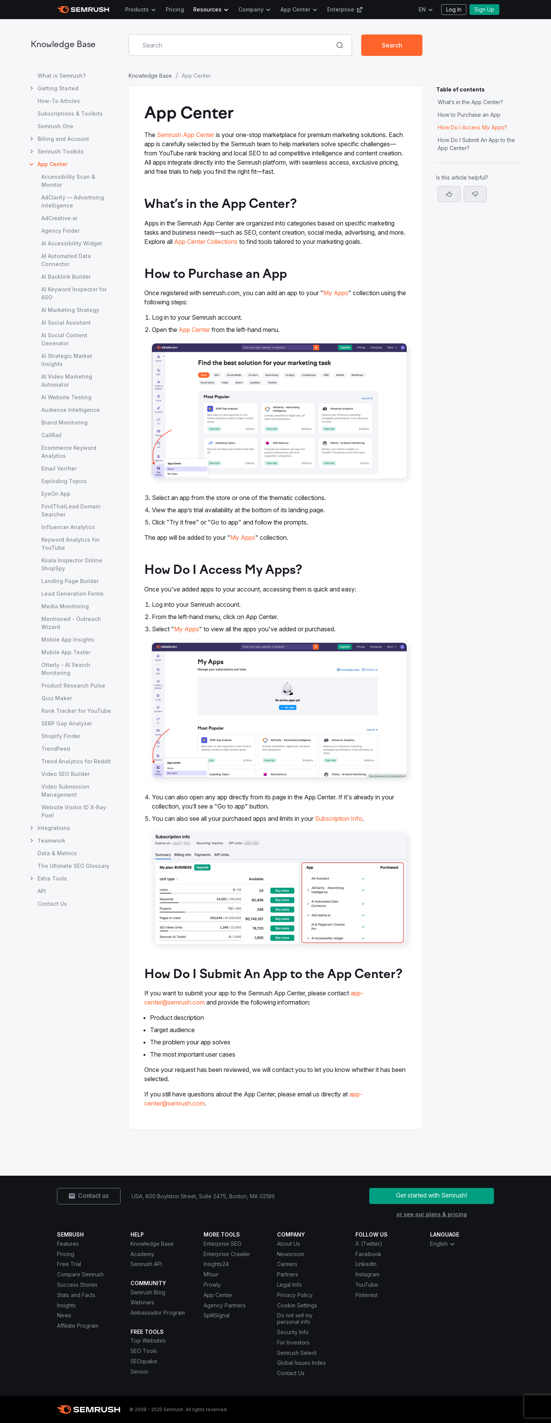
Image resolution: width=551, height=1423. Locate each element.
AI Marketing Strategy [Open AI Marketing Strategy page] (70, 310)
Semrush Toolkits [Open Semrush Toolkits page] (60, 151)
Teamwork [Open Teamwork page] (51, 840)
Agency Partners (225, 1305)
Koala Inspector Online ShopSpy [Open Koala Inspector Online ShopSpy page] (71, 564)
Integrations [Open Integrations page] (53, 828)
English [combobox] (442, 1244)
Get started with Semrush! (431, 1195)
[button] (475, 194)
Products (137, 9)
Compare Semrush (80, 1274)
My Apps (335, 293)
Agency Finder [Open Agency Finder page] (60, 230)
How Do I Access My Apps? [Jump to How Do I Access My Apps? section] (472, 127)
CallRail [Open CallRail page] (51, 435)
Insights (66, 1305)
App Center (295, 9)
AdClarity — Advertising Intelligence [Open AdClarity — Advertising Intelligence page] (72, 201)
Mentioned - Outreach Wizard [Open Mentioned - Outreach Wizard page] (71, 623)
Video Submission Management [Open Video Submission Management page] (65, 790)
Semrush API (146, 1264)
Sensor (139, 1371)
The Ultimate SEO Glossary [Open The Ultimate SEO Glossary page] (73, 866)
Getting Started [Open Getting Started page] (57, 88)
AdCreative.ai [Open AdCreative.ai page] (59, 218)
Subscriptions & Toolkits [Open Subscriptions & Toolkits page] (70, 113)
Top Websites (148, 1340)
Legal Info (289, 1284)
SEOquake (143, 1361)
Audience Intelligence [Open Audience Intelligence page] (70, 410)
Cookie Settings (297, 1305)
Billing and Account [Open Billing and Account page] (63, 139)
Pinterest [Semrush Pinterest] (366, 1295)
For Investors (293, 1342)
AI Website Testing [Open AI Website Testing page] (66, 397)
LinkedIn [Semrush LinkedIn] (366, 1264)
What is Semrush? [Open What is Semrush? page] (61, 75)
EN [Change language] (422, 9)
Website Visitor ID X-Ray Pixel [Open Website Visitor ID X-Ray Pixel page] (73, 811)
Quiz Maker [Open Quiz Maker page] (56, 698)
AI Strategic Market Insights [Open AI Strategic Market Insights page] (66, 360)
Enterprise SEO (222, 1243)
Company (251, 9)
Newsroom (290, 1254)
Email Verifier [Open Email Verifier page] (59, 468)
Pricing (175, 9)
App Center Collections (206, 241)
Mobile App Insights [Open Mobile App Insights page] (68, 639)
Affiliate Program (77, 1325)
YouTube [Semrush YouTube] (366, 1284)
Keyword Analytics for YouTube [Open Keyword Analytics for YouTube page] (70, 543)
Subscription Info (338, 818)
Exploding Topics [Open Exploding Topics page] (64, 481)
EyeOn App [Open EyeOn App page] (55, 493)
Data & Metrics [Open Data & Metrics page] (57, 853)
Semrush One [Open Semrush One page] (55, 126)
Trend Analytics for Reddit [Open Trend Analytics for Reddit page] (76, 761)
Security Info (293, 1332)
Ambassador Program (157, 1312)
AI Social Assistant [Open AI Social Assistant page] (66, 322)
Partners (287, 1274)
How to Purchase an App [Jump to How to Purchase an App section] (469, 114)
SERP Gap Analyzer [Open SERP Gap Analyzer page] (66, 723)
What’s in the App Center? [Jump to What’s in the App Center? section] (470, 102)
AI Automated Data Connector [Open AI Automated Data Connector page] (66, 260)
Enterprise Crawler (227, 1254)
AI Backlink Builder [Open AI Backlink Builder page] (66, 276)
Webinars (142, 1302)
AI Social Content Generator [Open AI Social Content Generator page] (64, 339)
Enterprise (345, 9)
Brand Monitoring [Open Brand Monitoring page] (64, 422)
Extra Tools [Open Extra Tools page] (52, 878)
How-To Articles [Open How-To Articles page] (58, 101)
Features (68, 1243)
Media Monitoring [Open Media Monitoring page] (65, 606)
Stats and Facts (76, 1295)
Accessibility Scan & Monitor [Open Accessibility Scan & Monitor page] (68, 180)
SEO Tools (143, 1351)
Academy (142, 1254)
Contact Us (291, 1373)
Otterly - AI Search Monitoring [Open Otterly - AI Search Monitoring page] (65, 669)
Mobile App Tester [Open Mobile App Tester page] (65, 652)
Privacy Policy (295, 1295)
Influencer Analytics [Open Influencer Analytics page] (68, 527)
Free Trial (69, 1264)
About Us (288, 1243)
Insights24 (216, 1264)
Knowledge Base (63, 45)
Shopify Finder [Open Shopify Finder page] (60, 736)
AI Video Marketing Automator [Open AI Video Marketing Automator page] (66, 380)
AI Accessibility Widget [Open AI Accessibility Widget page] (71, 243)
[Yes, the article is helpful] (449, 194)
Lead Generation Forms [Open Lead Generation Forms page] (72, 593)
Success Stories (77, 1284)
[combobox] (232, 45)
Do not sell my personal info (295, 1318)
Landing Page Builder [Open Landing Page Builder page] (70, 581)
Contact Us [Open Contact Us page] (52, 903)
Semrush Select (296, 1352)
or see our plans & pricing (431, 1214)
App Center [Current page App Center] (52, 164)
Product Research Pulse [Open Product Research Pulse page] (73, 685)
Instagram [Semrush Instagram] (367, 1274)
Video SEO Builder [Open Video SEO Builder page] (65, 774)
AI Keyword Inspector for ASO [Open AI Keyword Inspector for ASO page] (74, 293)
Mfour (211, 1274)
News (64, 1315)
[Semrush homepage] (83, 9)
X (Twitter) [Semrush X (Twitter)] (368, 1243)
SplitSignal (217, 1315)
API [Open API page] (41, 891)
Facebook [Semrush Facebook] (368, 1254)
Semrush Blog (147, 1292)
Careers (287, 1264)
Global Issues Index (301, 1362)
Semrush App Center (185, 135)
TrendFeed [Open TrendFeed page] (55, 748)
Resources (207, 9)
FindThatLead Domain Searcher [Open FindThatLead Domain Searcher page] (71, 510)
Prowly (212, 1284)
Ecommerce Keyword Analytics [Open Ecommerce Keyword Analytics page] (68, 451)
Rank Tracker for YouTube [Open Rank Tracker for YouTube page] (76, 710)
